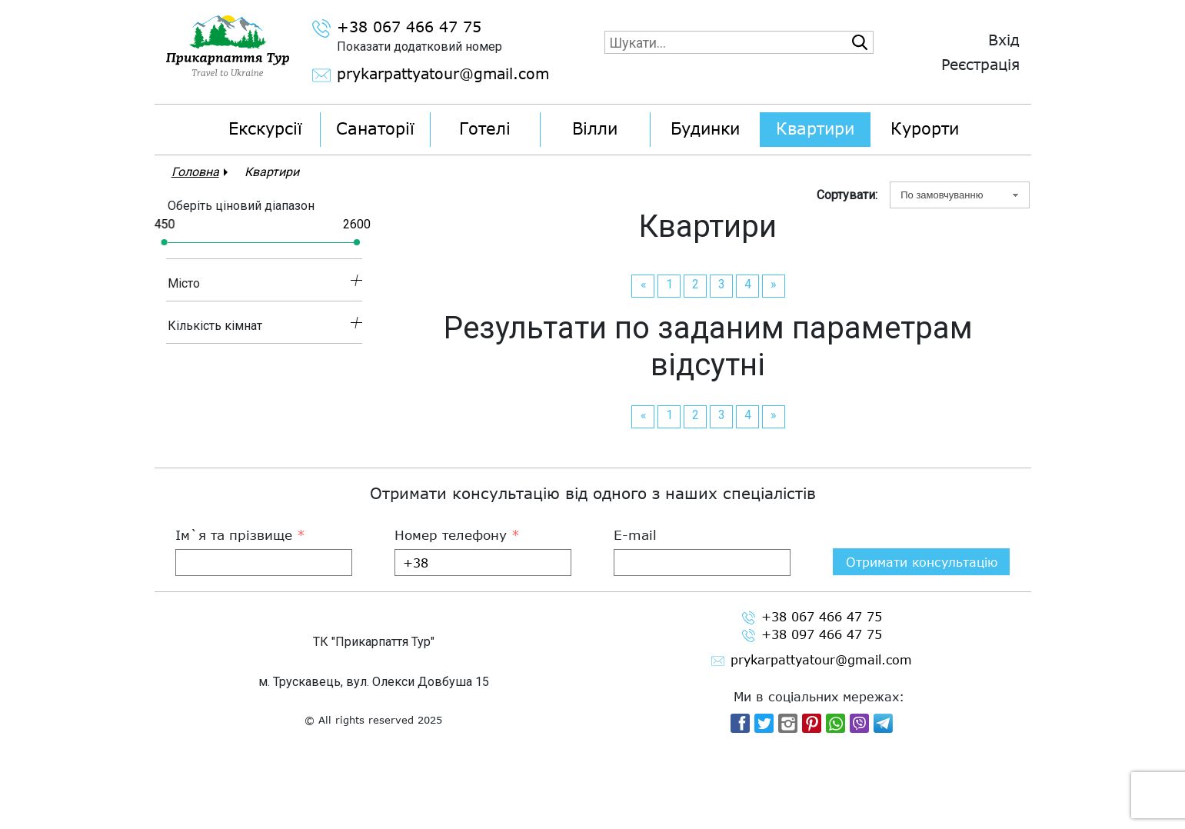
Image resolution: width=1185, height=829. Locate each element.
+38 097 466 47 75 (812, 724)
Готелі (485, 128)
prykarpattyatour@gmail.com (410, 75)
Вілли (594, 128)
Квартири (815, 128)
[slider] (163, 242)
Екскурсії (265, 128)
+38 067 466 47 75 (396, 28)
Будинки (705, 128)
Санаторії (375, 128)
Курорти (924, 128)
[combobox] (960, 194)
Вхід (1004, 39)
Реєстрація (980, 64)
